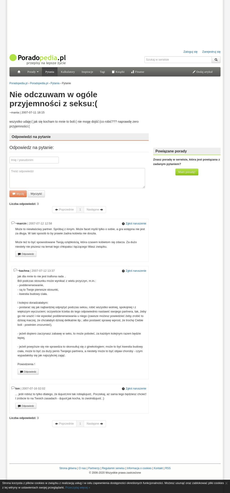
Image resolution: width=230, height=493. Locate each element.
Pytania (49, 71)
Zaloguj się (191, 51)
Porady (33, 71)
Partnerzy (94, 468)
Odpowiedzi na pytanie (31, 137)
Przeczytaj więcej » (77, 487)
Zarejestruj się (211, 51)
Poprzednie (64, 209)
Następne (95, 209)
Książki (118, 71)
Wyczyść (36, 193)
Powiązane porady (171, 151)
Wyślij (18, 193)
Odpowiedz (26, 254)
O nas (82, 468)
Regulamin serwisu (113, 468)
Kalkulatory (68, 71)
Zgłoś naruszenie (134, 223)
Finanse (137, 71)
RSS (168, 468)
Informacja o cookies (139, 468)
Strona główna (68, 468)
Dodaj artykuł (202, 71)
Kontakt (158, 468)
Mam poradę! (187, 172)
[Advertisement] (187, 116)
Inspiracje (87, 71)
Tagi (102, 71)
